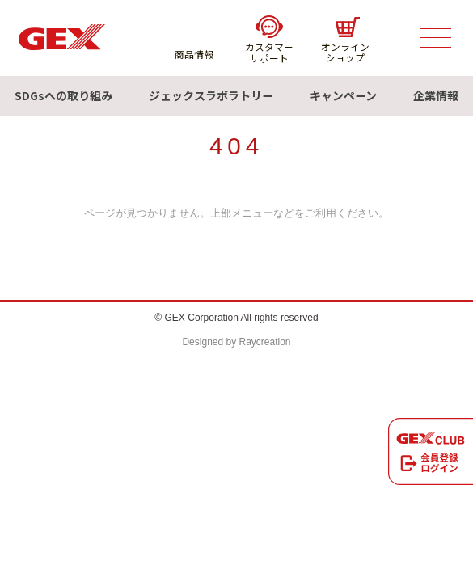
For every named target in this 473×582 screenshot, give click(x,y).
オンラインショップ (345, 40)
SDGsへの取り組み (63, 95)
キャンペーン (343, 95)
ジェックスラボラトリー (211, 95)
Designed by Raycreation (236, 342)
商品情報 (194, 38)
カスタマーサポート (269, 39)
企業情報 (435, 95)
